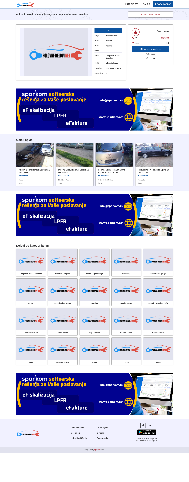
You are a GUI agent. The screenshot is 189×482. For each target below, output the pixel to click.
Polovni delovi (77, 428)
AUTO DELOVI (131, 4)
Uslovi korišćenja (79, 438)
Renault (150, 14)
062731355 (165, 38)
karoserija (141, 180)
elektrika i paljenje (64, 180)
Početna (143, 14)
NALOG (146, 4)
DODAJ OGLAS (163, 4)
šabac (21, 183)
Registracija (102, 438)
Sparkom (97, 450)
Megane (157, 14)
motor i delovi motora (105, 180)
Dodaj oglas (102, 428)
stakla (21, 180)
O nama (100, 433)
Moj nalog (75, 433)
